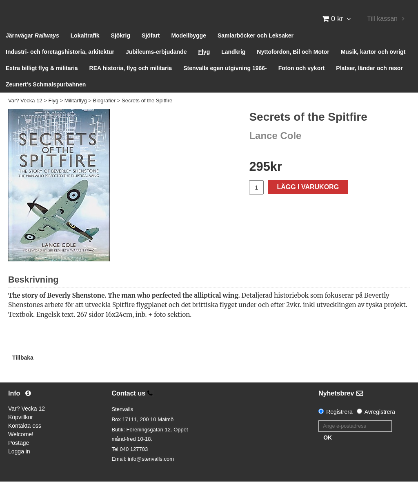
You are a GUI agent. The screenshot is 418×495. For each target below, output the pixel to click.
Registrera (339, 425)
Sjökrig (120, 49)
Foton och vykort (301, 81)
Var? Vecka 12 (25, 114)
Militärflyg (75, 114)
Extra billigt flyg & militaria (42, 81)
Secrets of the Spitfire (147, 114)
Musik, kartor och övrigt (373, 65)
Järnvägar (32, 49)
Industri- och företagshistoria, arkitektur (60, 65)
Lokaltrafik (85, 49)
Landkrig (233, 65)
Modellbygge (188, 49)
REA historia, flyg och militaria (130, 81)
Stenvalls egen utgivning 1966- (225, 81)
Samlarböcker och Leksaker (255, 49)
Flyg (204, 65)
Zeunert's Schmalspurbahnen (46, 98)
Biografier (104, 114)
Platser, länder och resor (369, 81)
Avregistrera (380, 425)
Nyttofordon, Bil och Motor (293, 65)
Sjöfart (151, 49)
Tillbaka (22, 370)
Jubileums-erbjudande (156, 65)
